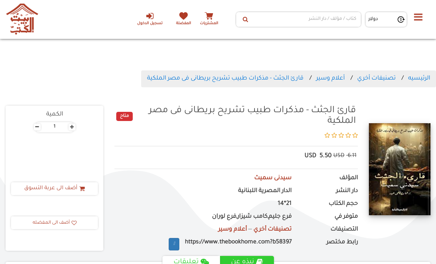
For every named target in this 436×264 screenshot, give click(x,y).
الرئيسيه (419, 78)
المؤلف (348, 178)
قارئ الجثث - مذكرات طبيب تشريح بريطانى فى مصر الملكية (225, 78)
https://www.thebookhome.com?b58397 (238, 242)
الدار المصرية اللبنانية (265, 191)
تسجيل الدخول (149, 19)
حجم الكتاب (343, 204)
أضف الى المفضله (55, 222)
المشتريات (209, 24)
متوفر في (346, 217)
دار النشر (347, 191)
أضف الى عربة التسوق (54, 188)
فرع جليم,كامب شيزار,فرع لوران (252, 217)
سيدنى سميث (273, 178)
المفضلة (183, 24)
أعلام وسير (330, 78)
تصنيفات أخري (376, 78)
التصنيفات (344, 230)
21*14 (285, 204)
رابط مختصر (342, 242)
